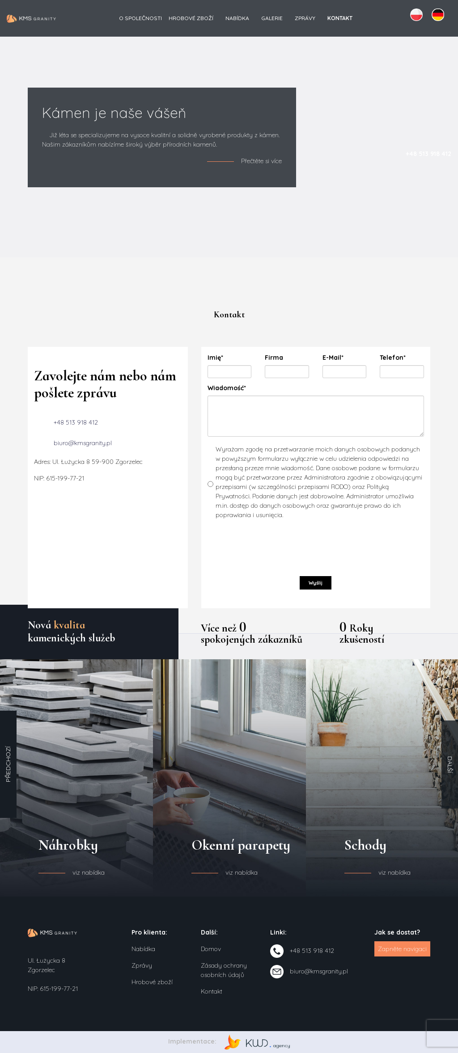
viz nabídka (88, 872)
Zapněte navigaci (402, 949)
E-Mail (339, 357)
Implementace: (229, 1041)
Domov (211, 949)
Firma (274, 358)
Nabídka (237, 18)
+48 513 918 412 (76, 422)
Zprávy (305, 18)
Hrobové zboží (191, 18)
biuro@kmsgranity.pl (83, 442)
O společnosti (140, 18)
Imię (225, 357)
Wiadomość (227, 388)
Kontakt (211, 991)
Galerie (272, 18)
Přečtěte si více (261, 161)
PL (416, 14)
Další (450, 764)
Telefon (397, 357)
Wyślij (315, 583)
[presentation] (276, 546)
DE (438, 14)
